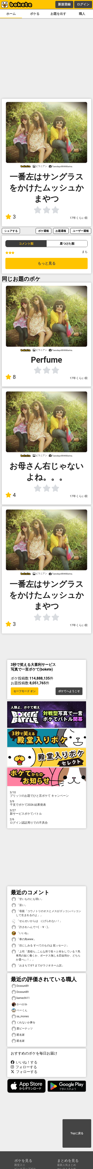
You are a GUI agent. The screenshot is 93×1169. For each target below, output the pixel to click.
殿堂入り (19, 1165)
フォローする (24, 1067)
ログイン (83, 4)
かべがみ (19, 1004)
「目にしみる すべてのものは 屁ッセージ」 (40, 945)
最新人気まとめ (66, 1165)
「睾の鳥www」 (24, 939)
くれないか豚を (23, 1022)
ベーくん (19, 1010)
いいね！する (24, 1062)
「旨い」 (19, 905)
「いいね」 (21, 933)
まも (85, 251)
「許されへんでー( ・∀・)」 (31, 927)
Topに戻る (76, 1133)
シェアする (11, 230)
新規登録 (64, 4)
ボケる (34, 14)
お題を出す (58, 14)
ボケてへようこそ (69, 691)
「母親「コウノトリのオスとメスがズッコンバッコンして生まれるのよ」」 (46, 913)
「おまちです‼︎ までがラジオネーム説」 (38, 965)
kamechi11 (21, 998)
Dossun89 (20, 986)
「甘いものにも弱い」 (27, 899)
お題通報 (60, 230)
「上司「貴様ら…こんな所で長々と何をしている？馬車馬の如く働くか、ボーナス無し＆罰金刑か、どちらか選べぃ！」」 (46, 955)
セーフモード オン (24, 691)
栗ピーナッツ (22, 1028)
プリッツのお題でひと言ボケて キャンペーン (46, 794)
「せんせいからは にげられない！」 (37, 921)
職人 (82, 14)
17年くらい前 (79, 217)
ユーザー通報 (81, 230)
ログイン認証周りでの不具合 (46, 821)
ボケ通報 (43, 230)
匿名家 (18, 1035)
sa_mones (20, 1016)
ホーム (11, 14)
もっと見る (47, 263)
